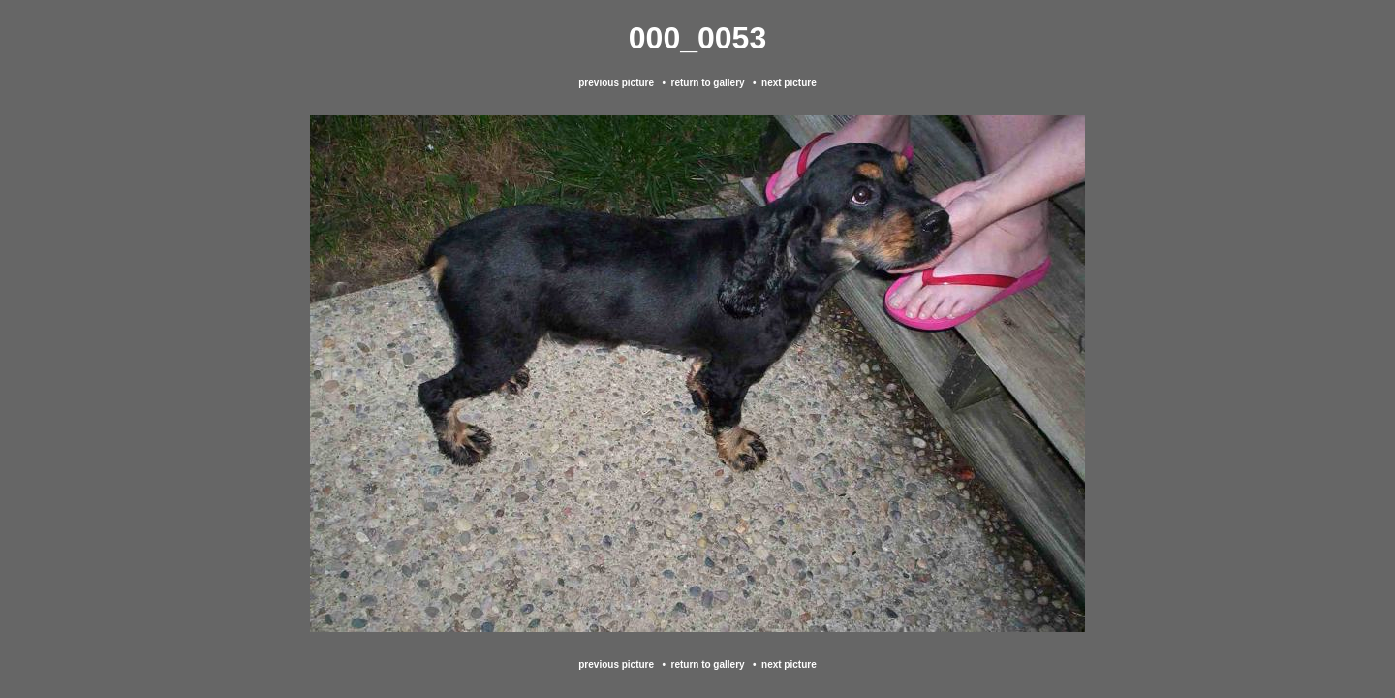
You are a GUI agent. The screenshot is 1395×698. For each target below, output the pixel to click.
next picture (789, 83)
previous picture (616, 83)
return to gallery (707, 83)
